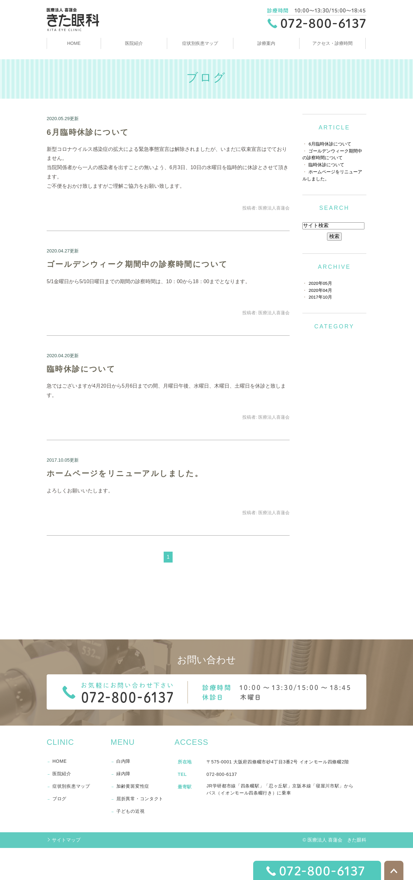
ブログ (59, 798)
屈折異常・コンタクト (139, 798)
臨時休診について (81, 369)
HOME (74, 43)
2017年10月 (320, 297)
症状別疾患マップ (200, 43)
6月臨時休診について (88, 132)
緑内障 (123, 773)
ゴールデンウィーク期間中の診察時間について (137, 264)
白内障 (123, 761)
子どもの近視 (130, 811)
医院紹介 (134, 43)
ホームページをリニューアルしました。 (125, 473)
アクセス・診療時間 (332, 43)
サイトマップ (66, 840)
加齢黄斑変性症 (132, 786)
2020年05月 (320, 283)
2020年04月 (320, 290)
